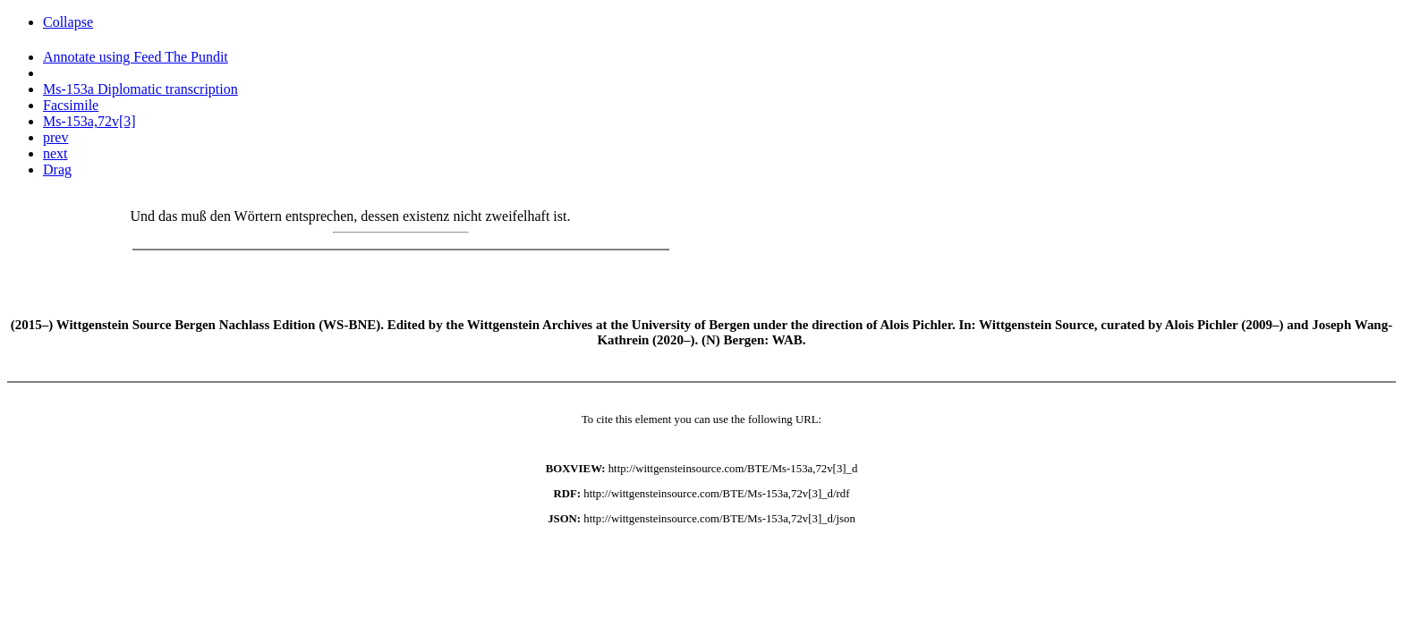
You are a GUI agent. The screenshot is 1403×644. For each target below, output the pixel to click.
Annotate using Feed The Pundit (135, 56)
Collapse (68, 22)
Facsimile (70, 105)
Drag (57, 169)
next (55, 153)
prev (55, 137)
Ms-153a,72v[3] (89, 121)
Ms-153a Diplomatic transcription (140, 89)
